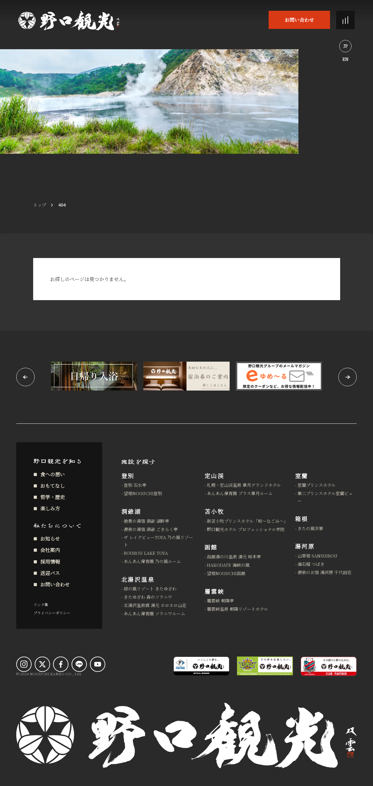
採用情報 (50, 561)
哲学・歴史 (52, 497)
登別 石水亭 (135, 485)
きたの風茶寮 (310, 528)
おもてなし (52, 485)
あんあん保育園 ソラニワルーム (154, 613)
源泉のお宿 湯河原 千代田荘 (324, 572)
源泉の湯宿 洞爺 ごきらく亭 (151, 529)
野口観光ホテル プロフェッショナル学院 (246, 529)
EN (345, 59)
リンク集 (40, 604)
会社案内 (50, 550)
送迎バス (50, 573)
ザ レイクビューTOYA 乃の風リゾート (158, 541)
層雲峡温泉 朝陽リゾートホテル (237, 609)
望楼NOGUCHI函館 (226, 573)
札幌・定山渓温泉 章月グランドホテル (244, 485)
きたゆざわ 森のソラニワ (148, 597)
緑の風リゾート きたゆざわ (150, 589)
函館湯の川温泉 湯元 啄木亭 (234, 557)
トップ (39, 205)
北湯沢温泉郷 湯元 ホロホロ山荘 (155, 605)
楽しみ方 (50, 508)
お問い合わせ (299, 19)
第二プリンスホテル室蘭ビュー (325, 497)
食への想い (52, 474)
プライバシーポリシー (51, 612)
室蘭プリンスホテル (316, 485)
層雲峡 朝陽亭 (220, 600)
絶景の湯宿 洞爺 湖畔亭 (146, 521)
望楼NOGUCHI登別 (143, 493)
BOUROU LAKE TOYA (146, 553)
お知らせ (50, 538)
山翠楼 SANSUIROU (317, 556)
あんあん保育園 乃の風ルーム (152, 561)
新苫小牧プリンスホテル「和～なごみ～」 (247, 521)
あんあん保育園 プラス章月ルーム (240, 493)
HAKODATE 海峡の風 (228, 565)
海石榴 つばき (310, 564)
